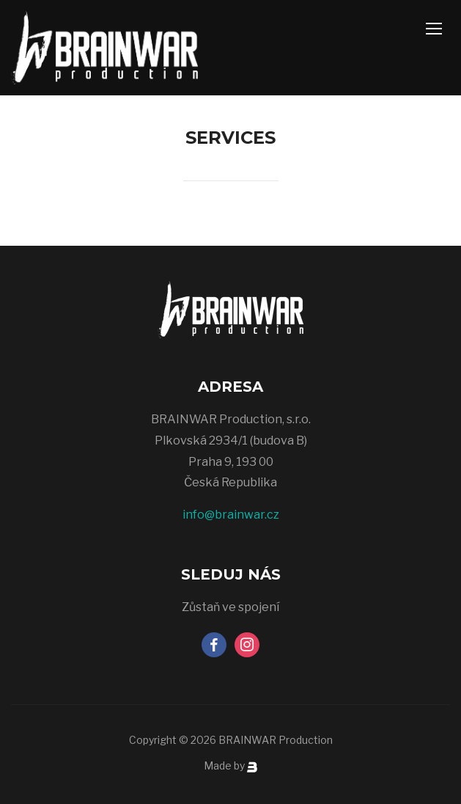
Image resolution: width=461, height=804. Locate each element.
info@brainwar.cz (230, 515)
